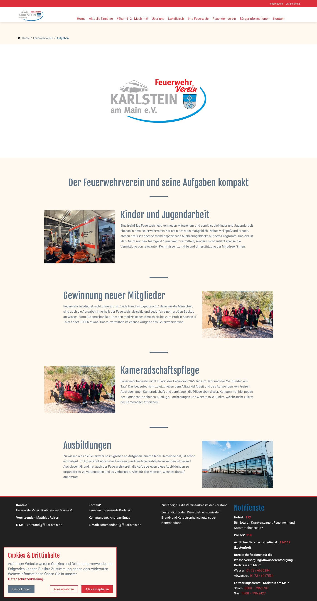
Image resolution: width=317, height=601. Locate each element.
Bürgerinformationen (266, 18)
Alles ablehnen (64, 589)
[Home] (25, 38)
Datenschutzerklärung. (26, 579)
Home (81, 18)
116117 (285, 542)
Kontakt (292, 18)
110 (249, 535)
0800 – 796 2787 (257, 588)
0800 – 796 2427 (254, 593)
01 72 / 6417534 (261, 576)
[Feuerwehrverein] (43, 38)
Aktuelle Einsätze (103, 18)
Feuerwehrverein (234, 18)
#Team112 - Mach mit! (136, 18)
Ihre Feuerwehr (206, 18)
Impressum (276, 3)
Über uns (163, 18)
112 (248, 517)
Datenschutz (293, 3)
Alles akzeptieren (97, 589)
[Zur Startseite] (34, 14)
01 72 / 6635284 (258, 570)
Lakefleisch (183, 18)
